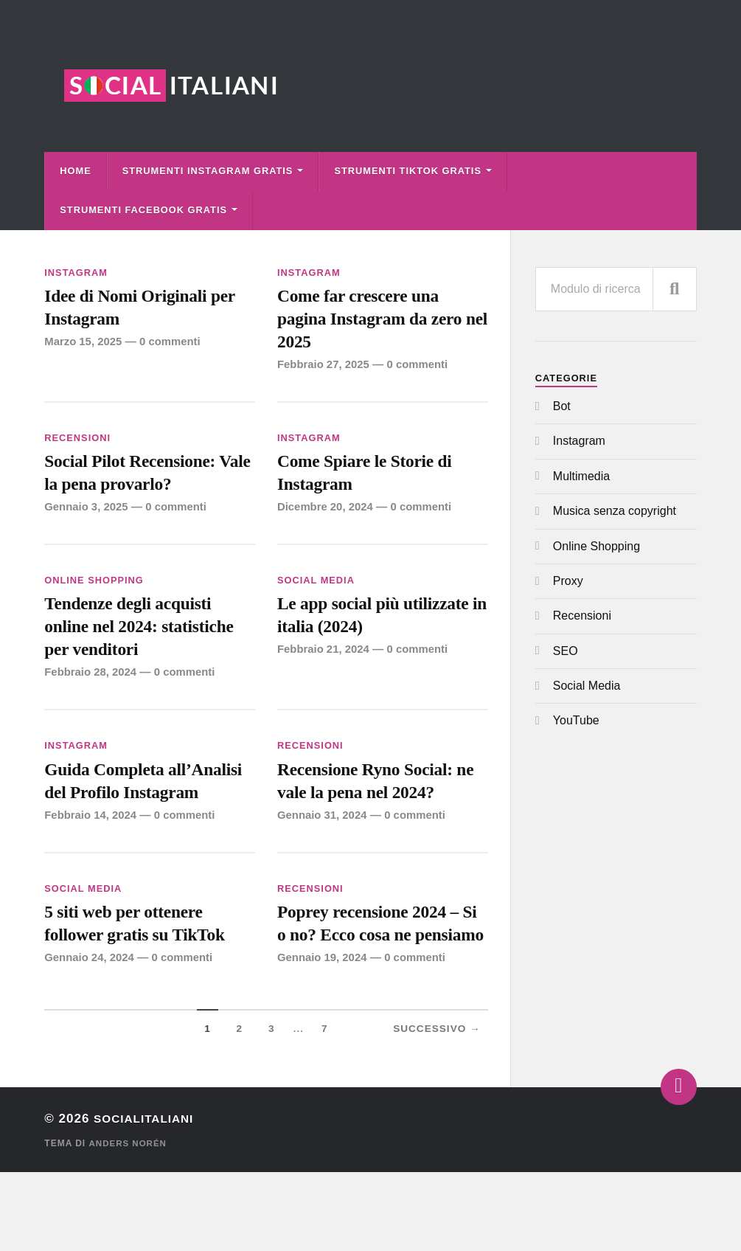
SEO (565, 651)
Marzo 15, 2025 (84, 346)
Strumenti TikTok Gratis (407, 170)
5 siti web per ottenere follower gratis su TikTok (142, 974)
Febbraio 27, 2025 (324, 371)
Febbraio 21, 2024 (324, 665)
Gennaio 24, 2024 (90, 1011)
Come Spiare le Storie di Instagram (372, 482)
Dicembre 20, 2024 (326, 519)
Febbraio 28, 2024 (91, 691)
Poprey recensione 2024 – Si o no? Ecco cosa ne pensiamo (376, 987)
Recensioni (77, 445)
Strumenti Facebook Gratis (143, 209)
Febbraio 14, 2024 (91, 864)
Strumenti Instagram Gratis (207, 170)
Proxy (568, 581)
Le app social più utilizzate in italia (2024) (381, 629)
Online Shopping (93, 591)
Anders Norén (128, 1222)
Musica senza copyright (614, 511)
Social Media (316, 591)
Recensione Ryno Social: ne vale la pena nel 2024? (374, 801)
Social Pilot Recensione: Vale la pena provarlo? (137, 482)
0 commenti (173, 346)
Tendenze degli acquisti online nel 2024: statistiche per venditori (147, 642)
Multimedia (581, 476)
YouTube (576, 720)
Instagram (76, 272)
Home (75, 170)
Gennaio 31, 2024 (323, 838)
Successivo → (437, 1107)
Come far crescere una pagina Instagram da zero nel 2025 (378, 322)
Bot (562, 406)
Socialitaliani (148, 1198)
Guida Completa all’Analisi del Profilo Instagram (127, 814)
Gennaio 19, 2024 (323, 1036)
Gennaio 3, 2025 (87, 519)
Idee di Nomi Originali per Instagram (148, 309)
